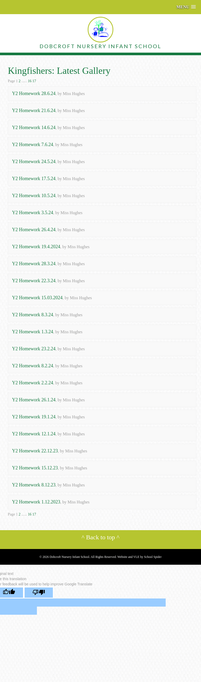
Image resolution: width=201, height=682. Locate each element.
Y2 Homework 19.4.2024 (36, 246)
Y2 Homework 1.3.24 (32, 331)
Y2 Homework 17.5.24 (33, 178)
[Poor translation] (39, 592)
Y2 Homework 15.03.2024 (37, 297)
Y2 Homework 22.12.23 (35, 450)
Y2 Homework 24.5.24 (33, 161)
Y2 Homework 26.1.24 (33, 399)
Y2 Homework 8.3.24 (32, 314)
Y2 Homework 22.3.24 (33, 280)
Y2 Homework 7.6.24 (32, 144)
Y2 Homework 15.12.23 (35, 467)
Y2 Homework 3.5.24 (32, 212)
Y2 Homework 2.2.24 (32, 382)
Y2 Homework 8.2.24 (32, 365)
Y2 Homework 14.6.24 (33, 127)
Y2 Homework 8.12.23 (33, 484)
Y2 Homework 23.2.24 (33, 348)
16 (29, 81)
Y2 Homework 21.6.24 (33, 110)
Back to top (100, 537)
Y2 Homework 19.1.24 (33, 416)
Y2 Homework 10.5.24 (33, 195)
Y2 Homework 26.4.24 (33, 229)
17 (34, 81)
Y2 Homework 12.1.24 (33, 433)
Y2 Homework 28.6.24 (33, 93)
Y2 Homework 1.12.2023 (36, 501)
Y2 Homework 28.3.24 (33, 263)
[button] (186, 7)
